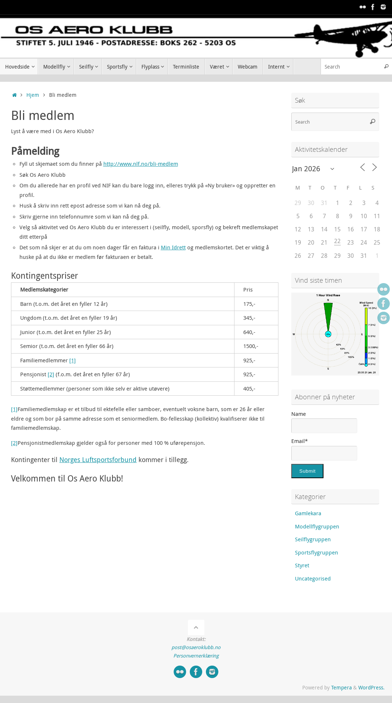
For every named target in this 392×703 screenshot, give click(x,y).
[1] (72, 360)
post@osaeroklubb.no (196, 647)
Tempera (341, 687)
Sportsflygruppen (316, 552)
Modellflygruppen (317, 526)
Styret (302, 565)
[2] (51, 374)
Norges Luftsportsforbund (98, 459)
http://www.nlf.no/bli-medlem (140, 163)
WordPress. (371, 687)
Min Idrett (173, 247)
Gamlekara (308, 513)
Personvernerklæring (196, 655)
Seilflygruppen (313, 539)
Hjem (32, 95)
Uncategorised (313, 578)
